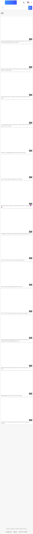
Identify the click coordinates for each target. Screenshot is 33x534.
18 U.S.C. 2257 (23, 532)
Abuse (15, 532)
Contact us (9, 532)
